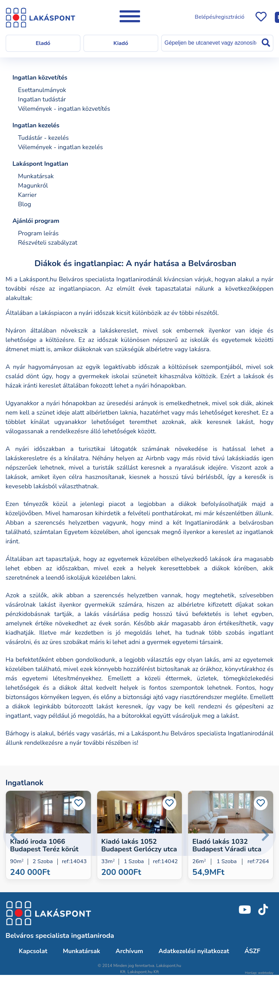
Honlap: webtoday (259, 973)
